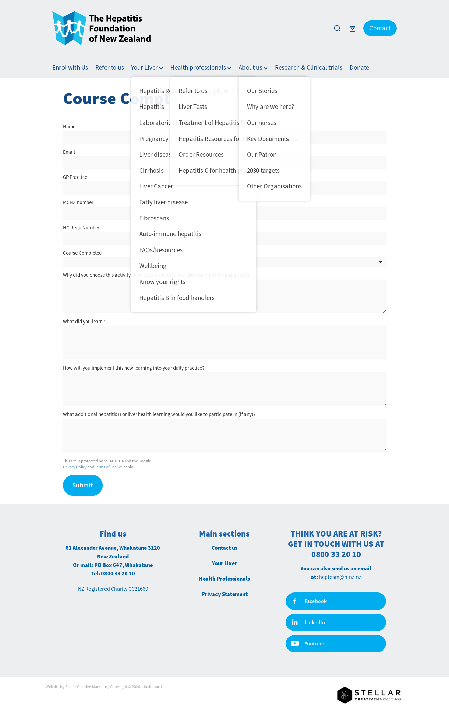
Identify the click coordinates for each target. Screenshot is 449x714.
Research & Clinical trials (308, 67)
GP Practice (75, 177)
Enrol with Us (70, 67)
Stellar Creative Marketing (87, 686)
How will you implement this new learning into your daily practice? (133, 367)
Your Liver (147, 67)
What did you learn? (84, 321)
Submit (82, 485)
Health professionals (200, 67)
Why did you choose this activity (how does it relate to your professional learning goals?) (156, 274)
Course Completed (82, 252)
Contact (380, 28)
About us (253, 67)
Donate (359, 67)
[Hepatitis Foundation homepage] (188, 28)
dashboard (152, 686)
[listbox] (225, 262)
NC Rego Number (81, 227)
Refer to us (109, 67)
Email (69, 151)
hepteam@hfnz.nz (340, 577)
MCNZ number (78, 202)
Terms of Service (109, 467)
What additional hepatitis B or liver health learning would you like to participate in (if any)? (159, 414)
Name (69, 126)
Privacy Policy (75, 467)
